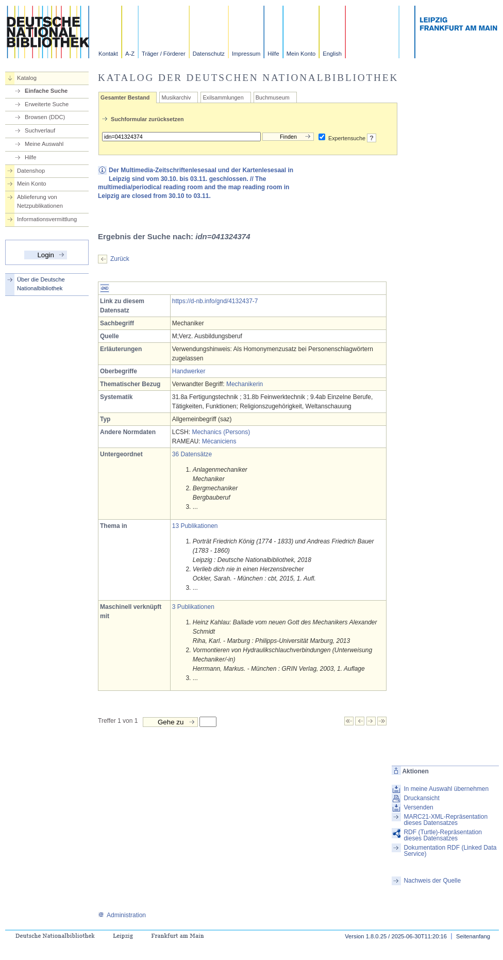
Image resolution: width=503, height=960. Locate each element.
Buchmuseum (273, 97)
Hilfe (273, 54)
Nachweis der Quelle (432, 880)
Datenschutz (209, 54)
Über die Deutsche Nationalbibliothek (41, 283)
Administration (122, 915)
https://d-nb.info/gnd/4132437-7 (215, 301)
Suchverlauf (40, 130)
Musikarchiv (176, 97)
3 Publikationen (193, 606)
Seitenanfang (473, 936)
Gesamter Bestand (124, 97)
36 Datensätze (192, 454)
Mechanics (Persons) (221, 432)
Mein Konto (301, 54)
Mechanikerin (244, 384)
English (332, 54)
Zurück (119, 258)
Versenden (418, 807)
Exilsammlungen (223, 97)
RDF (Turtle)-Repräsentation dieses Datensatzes (443, 835)
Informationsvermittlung (47, 219)
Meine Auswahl (44, 144)
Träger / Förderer (164, 54)
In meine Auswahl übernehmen (446, 788)
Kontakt (108, 54)
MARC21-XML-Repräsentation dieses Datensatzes (446, 819)
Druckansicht (421, 798)
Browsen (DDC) (45, 117)
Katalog (27, 78)
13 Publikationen (195, 525)
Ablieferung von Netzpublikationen (40, 201)
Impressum (246, 54)
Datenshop (31, 171)
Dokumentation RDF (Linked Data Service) (450, 850)
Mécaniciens (219, 441)
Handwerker (189, 371)
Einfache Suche (46, 91)
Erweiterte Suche (47, 104)
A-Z (130, 54)
